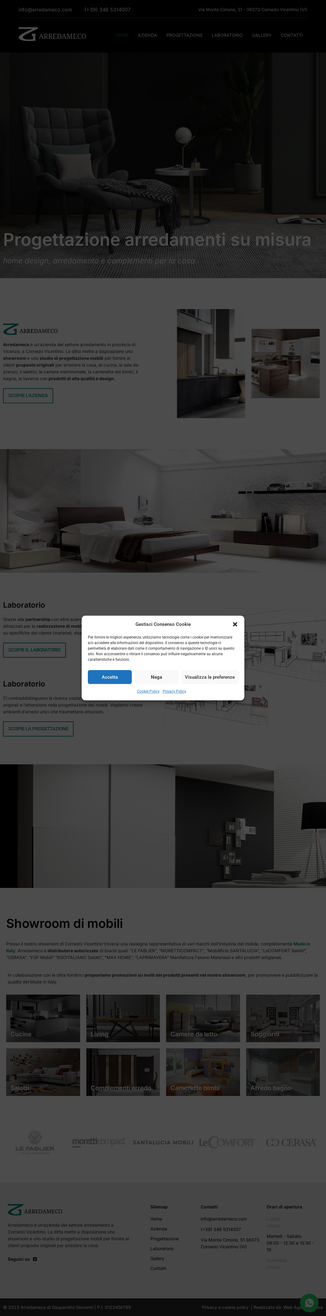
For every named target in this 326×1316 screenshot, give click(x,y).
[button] (235, 624)
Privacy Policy (174, 692)
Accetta (110, 677)
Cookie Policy (148, 692)
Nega (156, 677)
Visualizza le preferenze (210, 677)
